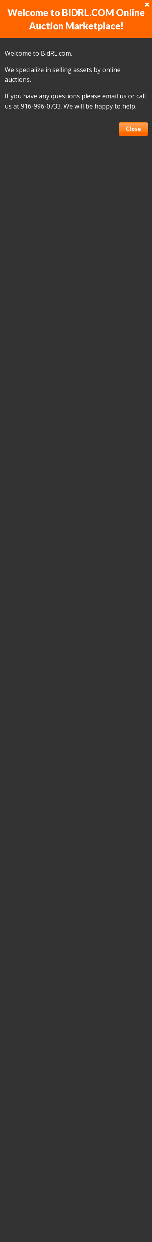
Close (133, 128)
